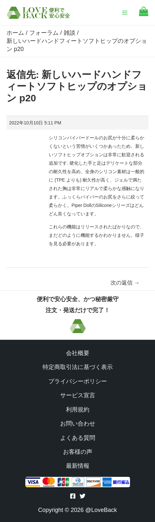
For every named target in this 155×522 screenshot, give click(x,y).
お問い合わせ (77, 423)
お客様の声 (77, 452)
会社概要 (77, 353)
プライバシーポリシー (77, 381)
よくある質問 (77, 438)
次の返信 (125, 283)
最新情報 (77, 466)
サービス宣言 (77, 395)
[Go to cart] (144, 14)
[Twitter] (82, 496)
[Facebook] (73, 496)
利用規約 (77, 409)
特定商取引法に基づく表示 (78, 367)
